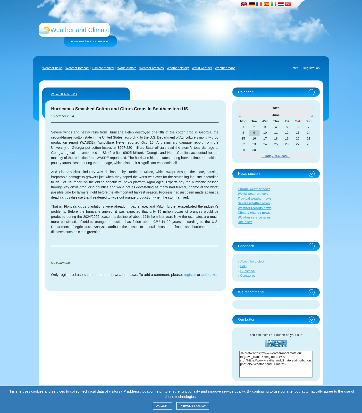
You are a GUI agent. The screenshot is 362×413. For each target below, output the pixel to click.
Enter (294, 68)
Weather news (52, 68)
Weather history (178, 68)
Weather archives (151, 68)
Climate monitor (103, 68)
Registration (311, 68)
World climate (126, 68)
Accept (162, 406)
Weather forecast (77, 68)
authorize (208, 274)
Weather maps (225, 68)
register (190, 274)
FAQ (243, 266)
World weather (202, 68)
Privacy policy (193, 406)
